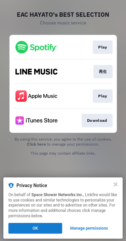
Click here (36, 144)
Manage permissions (89, 228)
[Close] (115, 184)
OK (35, 228)
